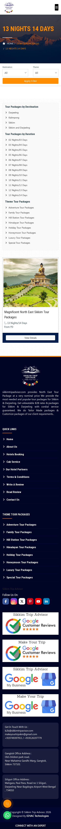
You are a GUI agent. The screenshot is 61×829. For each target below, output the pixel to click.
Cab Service (11, 461)
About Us (9, 446)
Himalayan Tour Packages (19, 222)
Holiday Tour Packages (18, 227)
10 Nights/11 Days (16, 180)
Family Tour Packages (17, 212)
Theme (36, 67)
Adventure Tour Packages (19, 207)
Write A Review (13, 484)
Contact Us (10, 499)
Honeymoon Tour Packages (20, 232)
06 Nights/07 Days (16, 159)
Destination (7, 67)
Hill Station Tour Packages (19, 217)
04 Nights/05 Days (16, 149)
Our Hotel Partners (14, 469)
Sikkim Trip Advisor (12, 588)
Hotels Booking (13, 454)
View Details (31, 337)
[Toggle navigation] (56, 5)
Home (8, 43)
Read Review (11, 492)
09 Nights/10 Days (16, 175)
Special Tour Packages (17, 242)
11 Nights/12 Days (16, 185)
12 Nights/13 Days (16, 190)
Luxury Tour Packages (17, 237)
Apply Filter (30, 81)
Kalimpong (12, 117)
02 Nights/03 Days (16, 139)
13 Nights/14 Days (16, 195)
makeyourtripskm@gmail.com (21, 734)
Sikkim (10, 122)
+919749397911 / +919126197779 (23, 738)
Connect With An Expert (30, 825)
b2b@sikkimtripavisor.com (19, 730)
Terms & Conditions (15, 476)
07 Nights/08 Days (16, 164)
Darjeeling (12, 112)
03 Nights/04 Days (16, 144)
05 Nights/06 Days (16, 154)
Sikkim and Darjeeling (17, 127)
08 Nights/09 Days (16, 170)
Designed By (30, 815)
